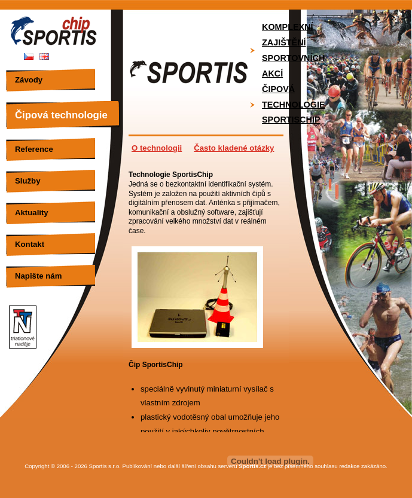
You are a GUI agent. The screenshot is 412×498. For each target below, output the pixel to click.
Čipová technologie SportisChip (293, 104)
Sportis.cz (252, 466)
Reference (34, 149)
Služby (28, 180)
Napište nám (38, 275)
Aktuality (31, 212)
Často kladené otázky (234, 147)
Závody (28, 79)
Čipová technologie (61, 115)
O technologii (157, 147)
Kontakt (29, 244)
